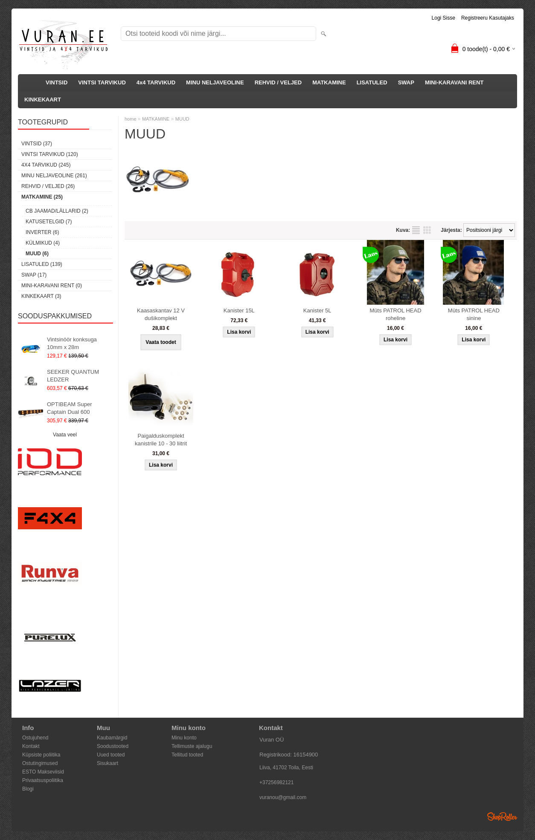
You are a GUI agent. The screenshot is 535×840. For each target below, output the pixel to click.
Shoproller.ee (502, 816)
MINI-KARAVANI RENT (454, 82)
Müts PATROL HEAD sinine (474, 314)
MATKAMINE (329, 82)
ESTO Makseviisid (43, 772)
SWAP (406, 82)
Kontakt (31, 746)
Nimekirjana (416, 230)
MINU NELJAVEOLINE (215, 82)
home (131, 118)
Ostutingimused (40, 763)
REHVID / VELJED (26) (48, 186)
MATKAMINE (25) (42, 197)
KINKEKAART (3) (41, 296)
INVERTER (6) (42, 232)
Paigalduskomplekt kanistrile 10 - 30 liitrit (161, 440)
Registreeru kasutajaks (487, 18)
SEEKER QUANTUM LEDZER (73, 376)
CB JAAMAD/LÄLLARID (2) (57, 211)
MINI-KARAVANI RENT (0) (51, 286)
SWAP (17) (34, 275)
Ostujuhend (35, 738)
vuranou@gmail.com (282, 797)
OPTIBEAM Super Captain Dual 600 (69, 408)
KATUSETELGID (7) (49, 222)
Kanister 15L (239, 310)
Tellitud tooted (187, 755)
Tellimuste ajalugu (192, 746)
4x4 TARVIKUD (156, 82)
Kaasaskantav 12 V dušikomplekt (161, 314)
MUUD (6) (37, 254)
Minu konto (184, 738)
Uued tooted (111, 755)
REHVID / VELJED (278, 82)
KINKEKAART (42, 99)
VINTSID (56, 82)
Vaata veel (65, 435)
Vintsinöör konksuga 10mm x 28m (72, 343)
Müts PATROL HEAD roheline (395, 314)
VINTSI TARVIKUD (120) (49, 154)
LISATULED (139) (41, 264)
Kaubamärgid (112, 738)
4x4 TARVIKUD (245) (45, 165)
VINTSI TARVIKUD (101, 82)
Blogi (28, 789)
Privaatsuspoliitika (42, 780)
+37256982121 (276, 782)
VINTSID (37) (36, 144)
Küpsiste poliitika (41, 755)
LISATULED (372, 82)
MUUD (182, 118)
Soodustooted (112, 746)
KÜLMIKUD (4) (43, 243)
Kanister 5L (317, 310)
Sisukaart (107, 763)
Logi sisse (443, 18)
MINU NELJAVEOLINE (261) (54, 176)
